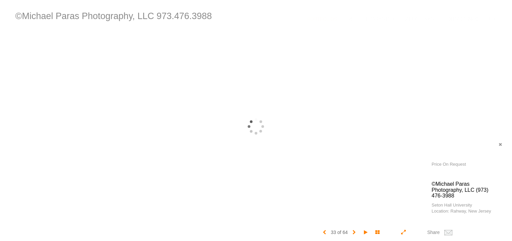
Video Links (419, 19)
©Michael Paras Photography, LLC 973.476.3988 (113, 16)
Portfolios (322, 19)
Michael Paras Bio (370, 19)
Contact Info (461, 19)
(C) (492, 19)
